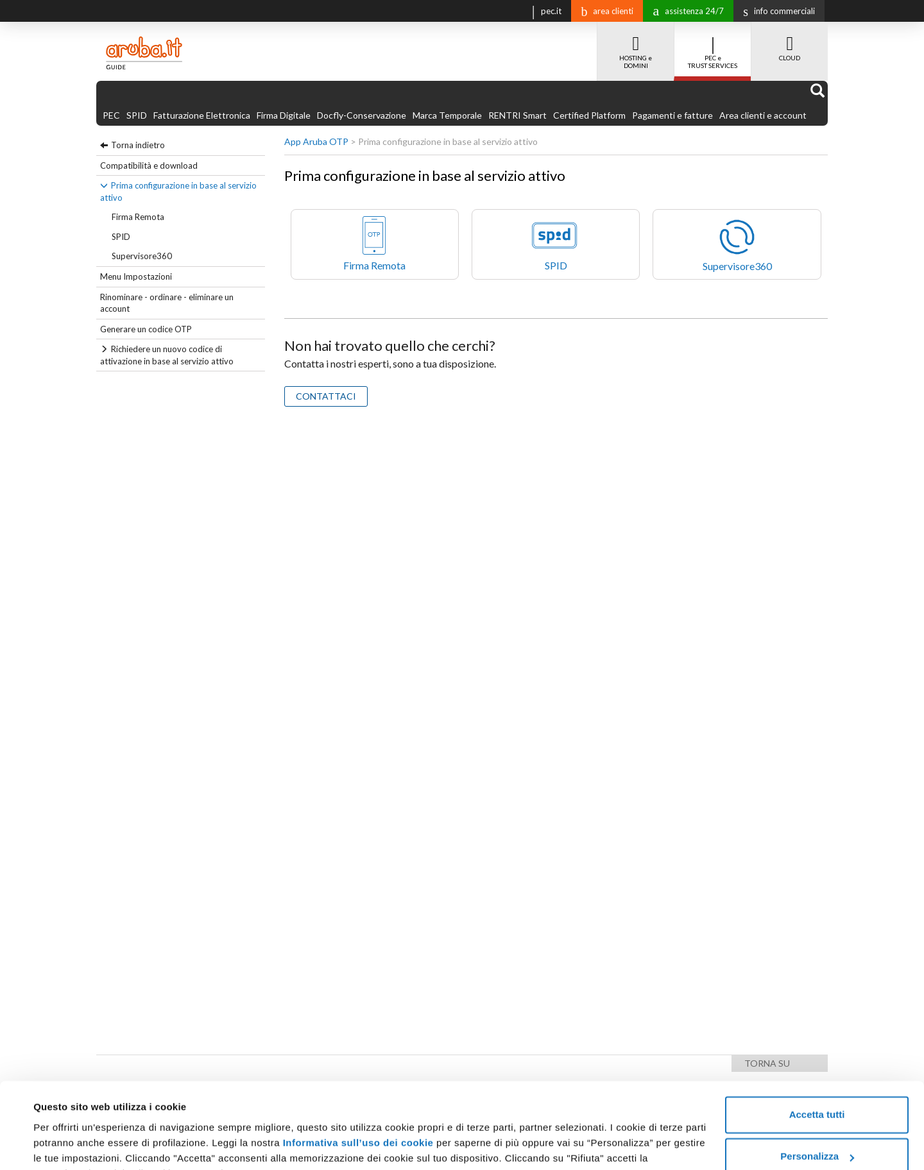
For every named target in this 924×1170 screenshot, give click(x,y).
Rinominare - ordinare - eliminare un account (167, 303)
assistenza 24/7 (685, 10)
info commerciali (776, 11)
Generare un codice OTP (146, 329)
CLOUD (789, 42)
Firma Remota (138, 217)
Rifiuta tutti (816, 1134)
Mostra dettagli (68, 1144)
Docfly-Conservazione (361, 115)
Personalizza (817, 1092)
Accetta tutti (817, 1050)
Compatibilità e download (149, 165)
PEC (111, 115)
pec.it (544, 10)
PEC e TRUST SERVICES (712, 45)
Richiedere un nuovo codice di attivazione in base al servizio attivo (167, 355)
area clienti (603, 11)
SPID (136, 115)
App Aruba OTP (316, 141)
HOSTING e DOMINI (635, 45)
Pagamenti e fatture (672, 115)
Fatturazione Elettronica (201, 115)
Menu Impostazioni (136, 276)
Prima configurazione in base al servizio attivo (178, 191)
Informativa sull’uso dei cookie (358, 1078)
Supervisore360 (142, 256)
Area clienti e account (763, 115)
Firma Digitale (284, 115)
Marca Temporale (447, 115)
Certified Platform (589, 115)
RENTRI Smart (517, 115)
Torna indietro (138, 145)
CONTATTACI (326, 396)
